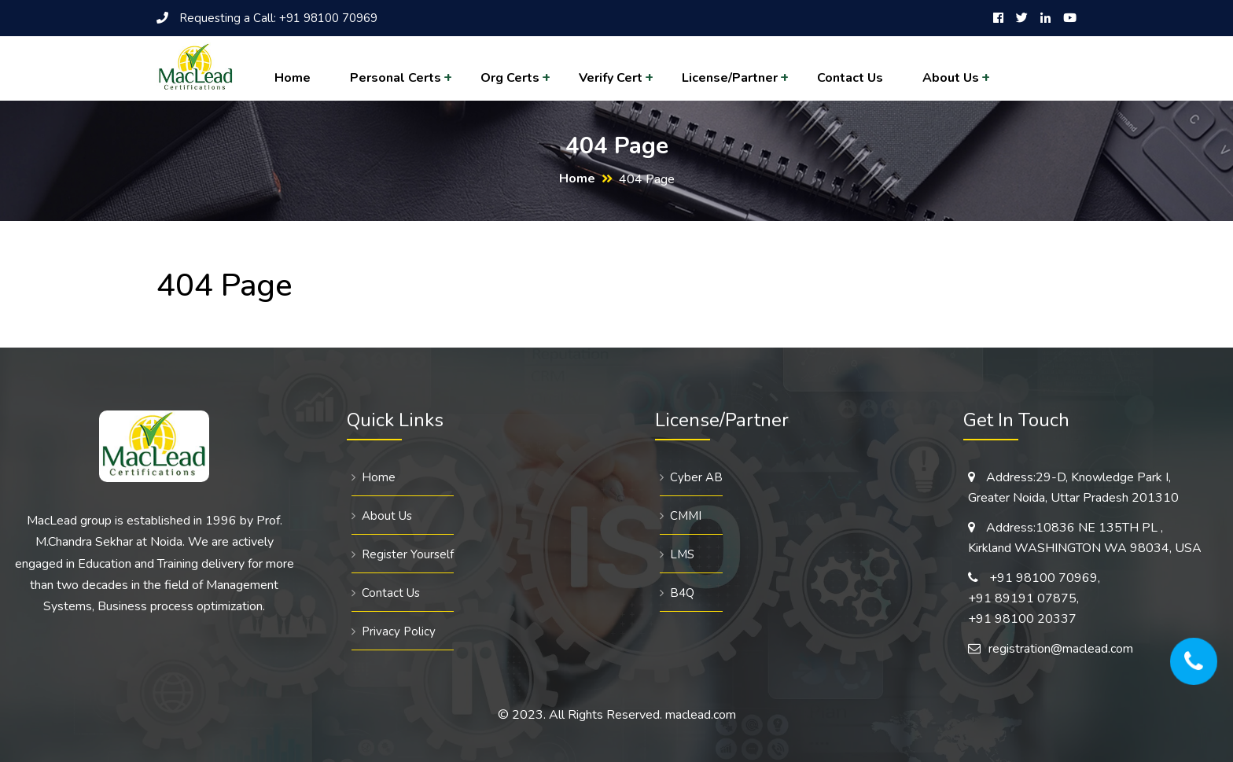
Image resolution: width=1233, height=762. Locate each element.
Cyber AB (696, 477)
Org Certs (509, 78)
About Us (950, 78)
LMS (682, 554)
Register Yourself (408, 554)
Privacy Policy (399, 631)
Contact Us (850, 78)
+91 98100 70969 (328, 18)
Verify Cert (610, 78)
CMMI (685, 516)
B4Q (682, 593)
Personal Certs (395, 78)
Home (292, 78)
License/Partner (730, 78)
